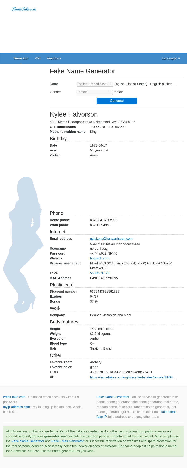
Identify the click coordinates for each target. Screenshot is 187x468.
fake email (168, 412)
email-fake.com (14, 397)
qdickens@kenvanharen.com (111, 238)
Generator (21, 58)
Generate (117, 101)
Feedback (54, 58)
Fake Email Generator (67, 441)
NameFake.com (23, 9)
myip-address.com (16, 407)
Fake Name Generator (113, 397)
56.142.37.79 (99, 273)
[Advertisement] (117, 25)
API (37, 58)
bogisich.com (99, 258)
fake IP (101, 417)
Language (171, 58)
